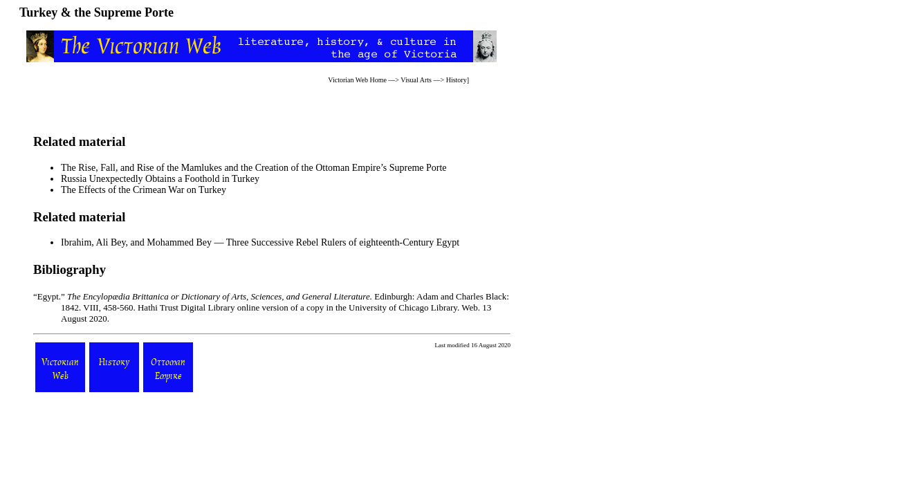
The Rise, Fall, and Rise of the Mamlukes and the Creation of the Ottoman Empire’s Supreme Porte (254, 168)
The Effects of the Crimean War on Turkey (143, 190)
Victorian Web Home (357, 80)
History (456, 80)
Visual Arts (416, 80)
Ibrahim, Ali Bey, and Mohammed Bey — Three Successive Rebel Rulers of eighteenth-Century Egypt (260, 242)
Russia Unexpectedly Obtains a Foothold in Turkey (160, 179)
